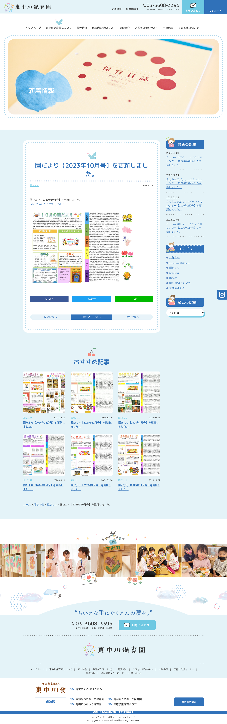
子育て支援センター (189, 27)
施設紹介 (125, 27)
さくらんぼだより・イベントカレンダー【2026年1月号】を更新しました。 (184, 227)
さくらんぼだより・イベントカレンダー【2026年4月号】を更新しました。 (184, 161)
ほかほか (174, 273)
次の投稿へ (132, 317)
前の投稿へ (50, 317)
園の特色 (82, 27)
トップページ (33, 27)
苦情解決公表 (177, 288)
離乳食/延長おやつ (180, 283)
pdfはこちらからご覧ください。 (48, 204)
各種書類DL (132, 9)
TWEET (92, 299)
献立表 (173, 277)
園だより (34, 185)
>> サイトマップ (127, 717)
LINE (134, 299)
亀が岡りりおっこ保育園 (128, 699)
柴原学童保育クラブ (125, 704)
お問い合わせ (193, 10)
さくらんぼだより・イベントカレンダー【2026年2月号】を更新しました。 (184, 205)
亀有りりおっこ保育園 (88, 704)
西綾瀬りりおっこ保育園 (90, 699)
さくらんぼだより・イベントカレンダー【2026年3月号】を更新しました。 (184, 183)
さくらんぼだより (179, 262)
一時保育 (168, 27)
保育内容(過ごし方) (103, 27)
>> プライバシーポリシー (104, 717)
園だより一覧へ (92, 317)
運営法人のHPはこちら (89, 689)
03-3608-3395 (163, 5)
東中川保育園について (59, 27)
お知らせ (174, 257)
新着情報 (116, 9)
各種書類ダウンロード (112, 673)
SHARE (49, 299)
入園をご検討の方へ (146, 27)
